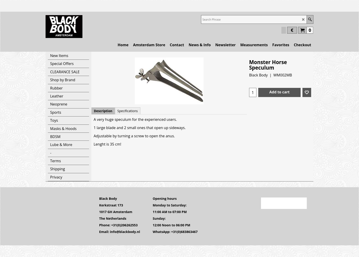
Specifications (127, 111)
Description (103, 111)
